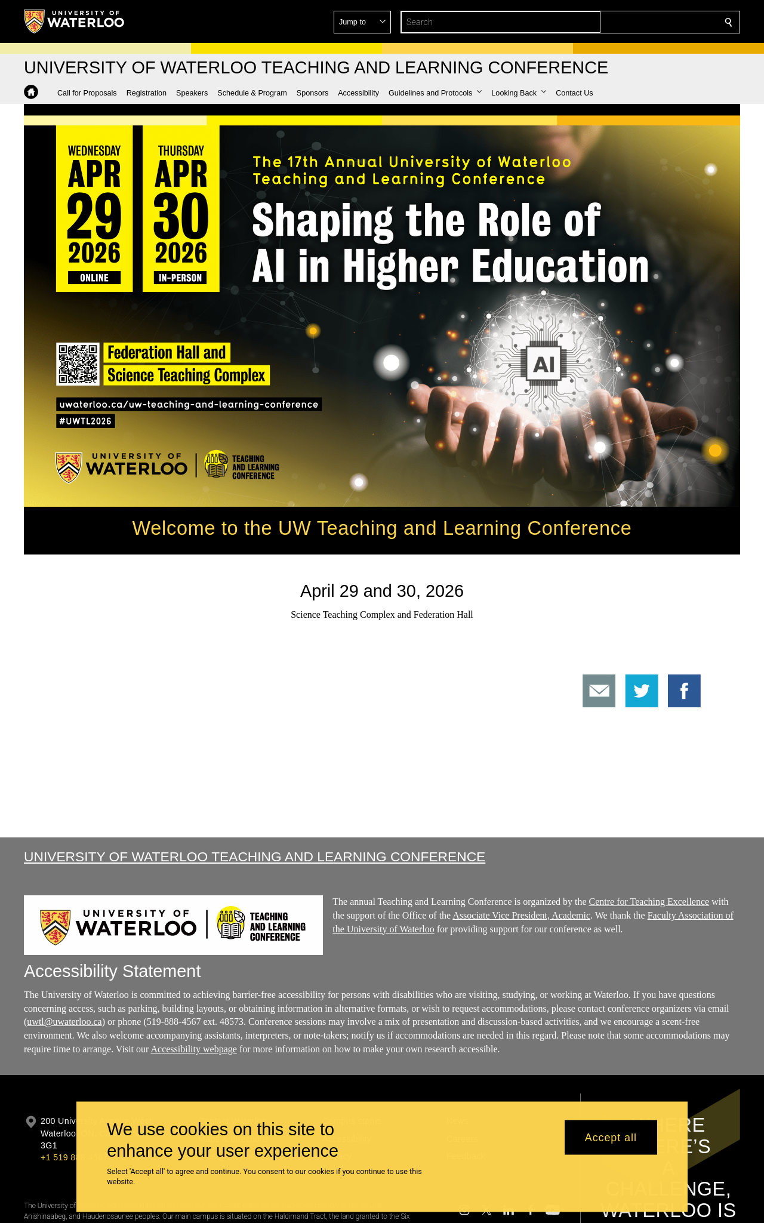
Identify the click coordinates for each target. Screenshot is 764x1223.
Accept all (611, 1137)
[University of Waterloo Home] (74, 21)
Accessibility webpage (193, 1049)
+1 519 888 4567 (74, 1157)
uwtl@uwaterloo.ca (64, 1021)
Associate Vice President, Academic (521, 915)
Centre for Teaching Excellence (649, 902)
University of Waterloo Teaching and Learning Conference (254, 856)
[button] (642, 22)
